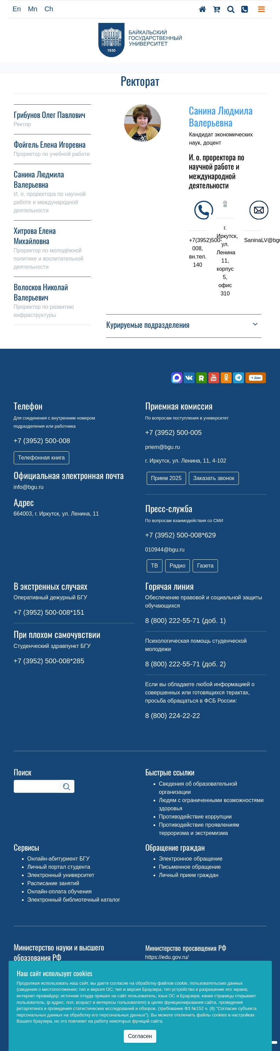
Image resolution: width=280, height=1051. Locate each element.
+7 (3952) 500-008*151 (49, 612)
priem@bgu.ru (162, 447)
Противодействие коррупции (195, 817)
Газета (205, 566)
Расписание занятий (53, 883)
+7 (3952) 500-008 (42, 440)
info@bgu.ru (29, 487)
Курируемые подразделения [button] (148, 324)
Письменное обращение (190, 867)
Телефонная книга (41, 458)
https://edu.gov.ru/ (167, 957)
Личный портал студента (58, 867)
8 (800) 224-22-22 (172, 715)
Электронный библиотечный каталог (73, 900)
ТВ (154, 566)
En (17, 9)
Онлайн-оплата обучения (59, 891)
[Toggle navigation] (261, 9)
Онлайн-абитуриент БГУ (58, 859)
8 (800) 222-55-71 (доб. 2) (185, 664)
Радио (177, 566)
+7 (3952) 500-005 (173, 432)
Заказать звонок (213, 478)
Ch (49, 9)
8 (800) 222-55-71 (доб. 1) (185, 620)
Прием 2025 (166, 478)
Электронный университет (61, 875)
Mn (32, 9)
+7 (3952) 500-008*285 (49, 661)
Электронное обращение (191, 859)
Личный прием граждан (189, 875)
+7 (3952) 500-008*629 (180, 535)
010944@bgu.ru (165, 550)
